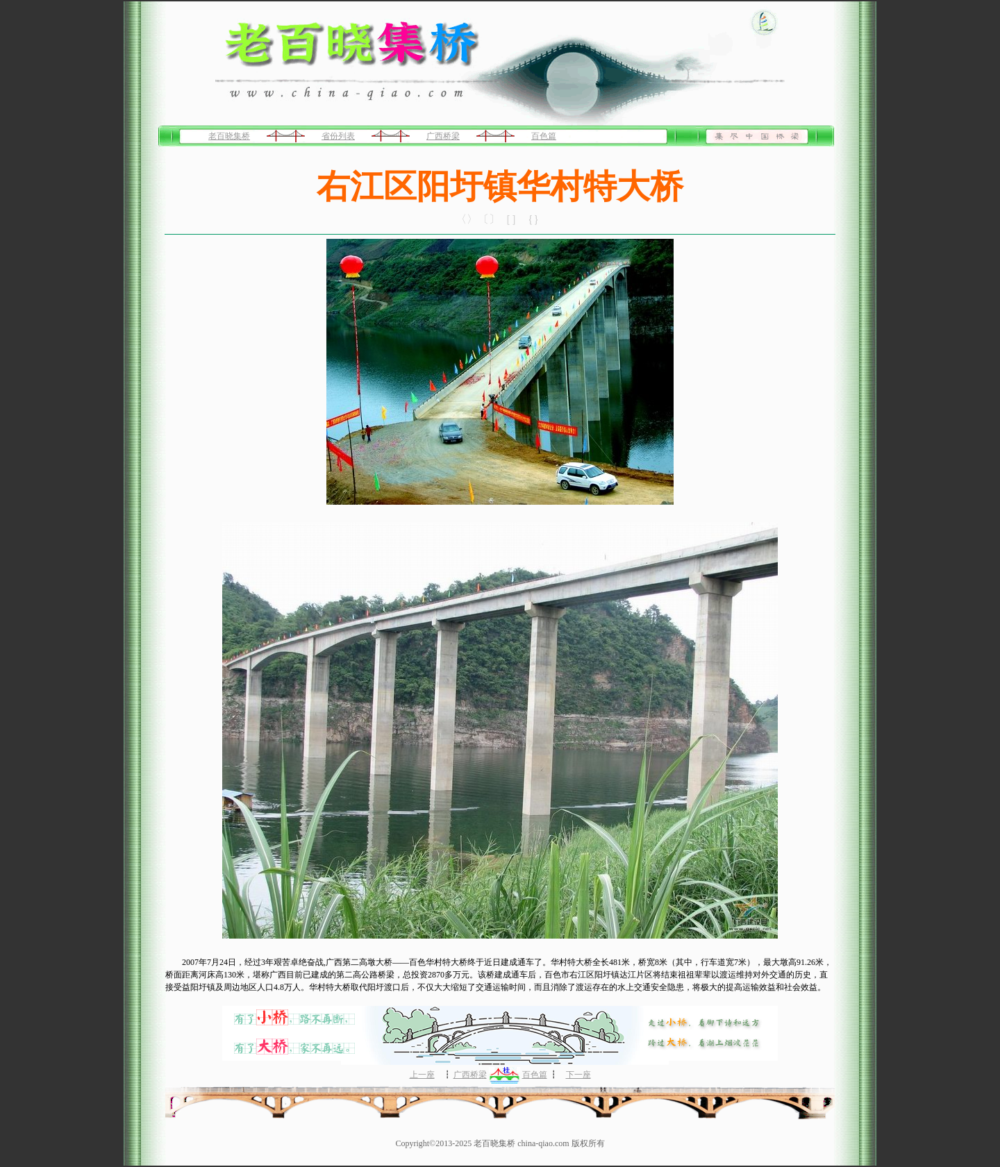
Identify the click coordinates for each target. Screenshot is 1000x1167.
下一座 (578, 1075)
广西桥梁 (443, 136)
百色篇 (543, 136)
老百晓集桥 (229, 136)
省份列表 (338, 136)
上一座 (422, 1075)
